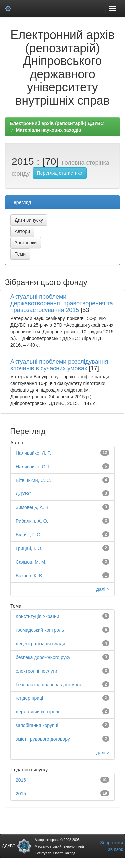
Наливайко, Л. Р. (33, 453)
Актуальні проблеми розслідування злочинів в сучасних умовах (59, 365)
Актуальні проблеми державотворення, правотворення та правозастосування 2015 (61, 303)
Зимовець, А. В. (33, 507)
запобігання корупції (38, 725)
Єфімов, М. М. (31, 562)
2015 (21, 793)
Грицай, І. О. (29, 548)
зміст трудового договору (43, 739)
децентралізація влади (40, 643)
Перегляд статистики (59, 173)
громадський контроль (40, 630)
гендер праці (29, 698)
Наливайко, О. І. (33, 466)
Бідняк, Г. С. (28, 534)
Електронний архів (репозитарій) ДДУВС (57, 123)
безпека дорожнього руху (43, 657)
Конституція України (37, 616)
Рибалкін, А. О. (32, 521)
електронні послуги (36, 671)
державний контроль (38, 711)
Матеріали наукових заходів (48, 130)
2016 (21, 780)
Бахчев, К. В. (29, 575)
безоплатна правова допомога (48, 684)
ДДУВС (23, 493)
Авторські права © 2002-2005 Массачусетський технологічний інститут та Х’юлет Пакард (59, 846)
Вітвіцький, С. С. (33, 480)
